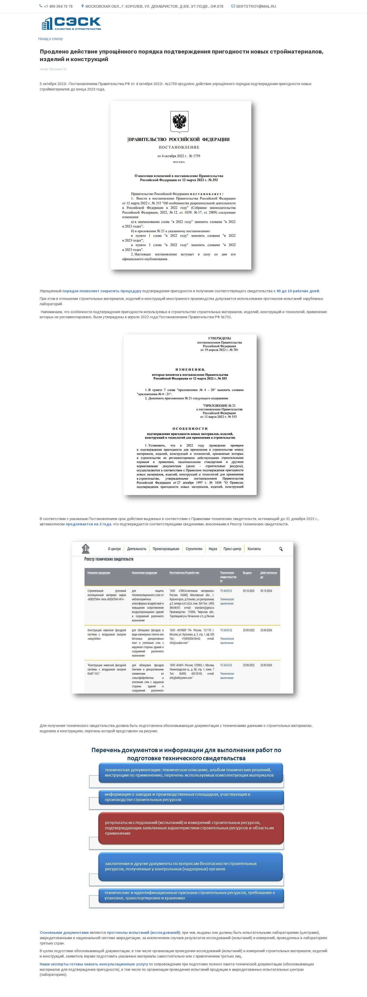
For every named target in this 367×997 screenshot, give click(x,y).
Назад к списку (50, 39)
